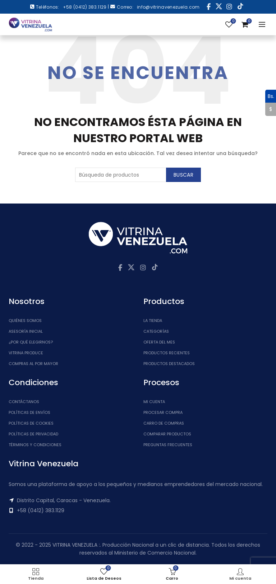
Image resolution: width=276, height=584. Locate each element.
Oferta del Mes (159, 342)
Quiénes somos (25, 320)
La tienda (152, 320)
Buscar (183, 174)
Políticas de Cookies (31, 423)
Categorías (156, 331)
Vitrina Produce (26, 353)
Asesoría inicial (26, 331)
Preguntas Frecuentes (167, 445)
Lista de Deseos (233, 21)
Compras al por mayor (33, 363)
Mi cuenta (154, 402)
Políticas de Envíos (29, 412)
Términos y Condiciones (35, 445)
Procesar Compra (163, 412)
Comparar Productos (167, 434)
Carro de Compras (163, 423)
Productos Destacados (169, 363)
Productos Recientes (166, 353)
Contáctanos (24, 402)
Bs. (269, 96)
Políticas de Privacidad (33, 434)
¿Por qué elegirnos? (31, 342)
